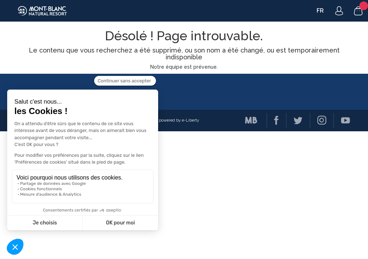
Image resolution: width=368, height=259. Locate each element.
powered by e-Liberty (179, 120)
